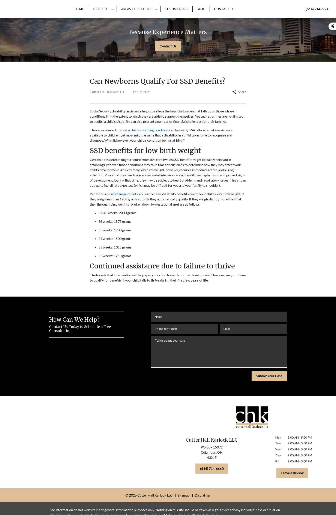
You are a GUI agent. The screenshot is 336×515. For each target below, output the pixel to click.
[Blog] (217, 13)
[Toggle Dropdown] (128, 13)
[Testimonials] (193, 13)
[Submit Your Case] (269, 384)
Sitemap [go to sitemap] (184, 504)
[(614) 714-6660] (211, 477)
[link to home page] (19, 13)
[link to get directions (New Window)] (211, 461)
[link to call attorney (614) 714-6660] (317, 13)
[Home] (95, 13)
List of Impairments (123, 202)
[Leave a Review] (292, 481)
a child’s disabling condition (148, 138)
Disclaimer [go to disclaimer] (203, 504)
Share (239, 100)
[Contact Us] (240, 13)
